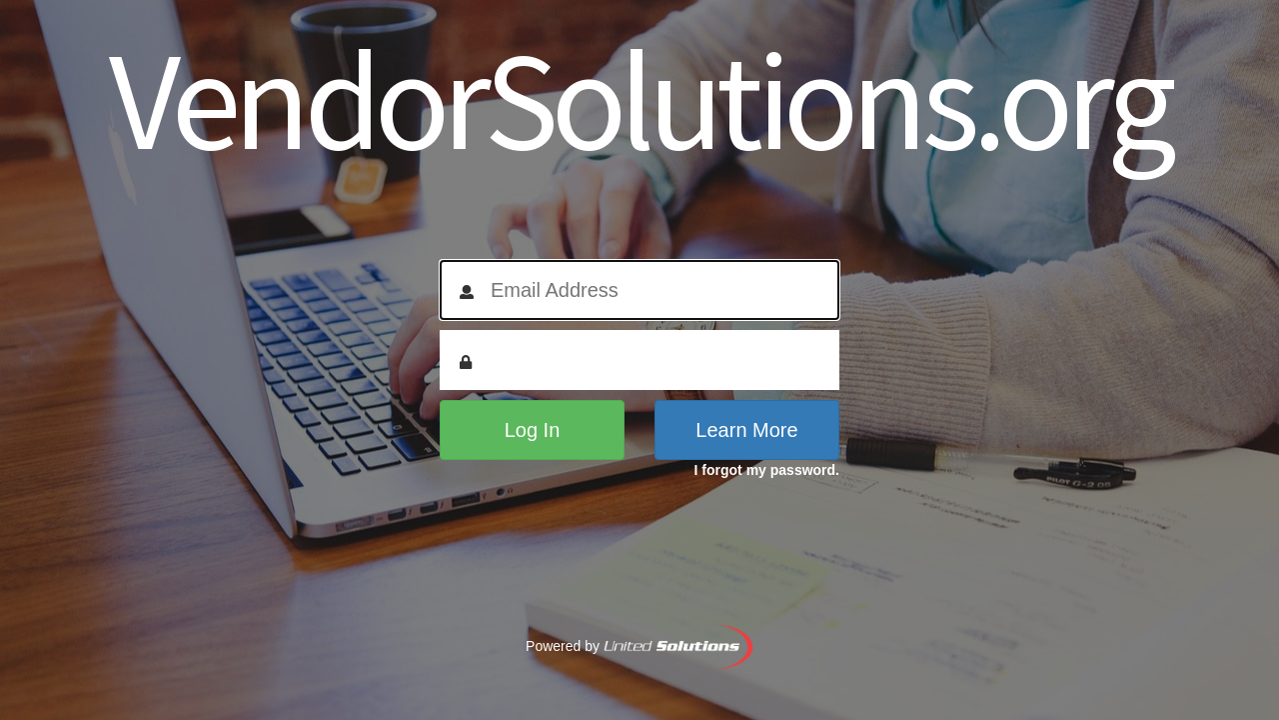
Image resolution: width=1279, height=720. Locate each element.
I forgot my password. (766, 470)
